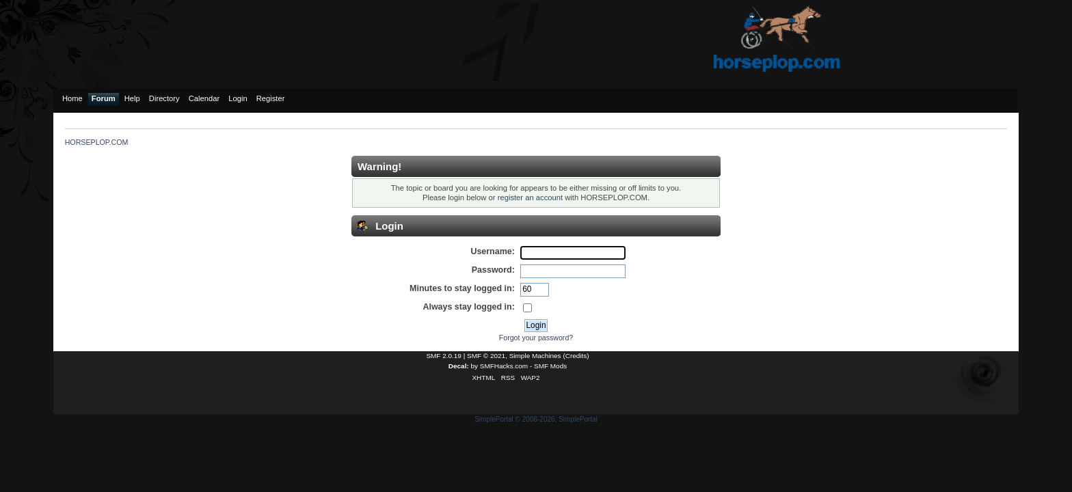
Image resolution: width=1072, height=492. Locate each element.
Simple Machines (535, 355)
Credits (576, 355)
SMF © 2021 (486, 355)
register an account (530, 197)
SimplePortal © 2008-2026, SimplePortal (536, 419)
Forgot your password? (536, 337)
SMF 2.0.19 (443, 355)
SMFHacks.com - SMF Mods (523, 366)
